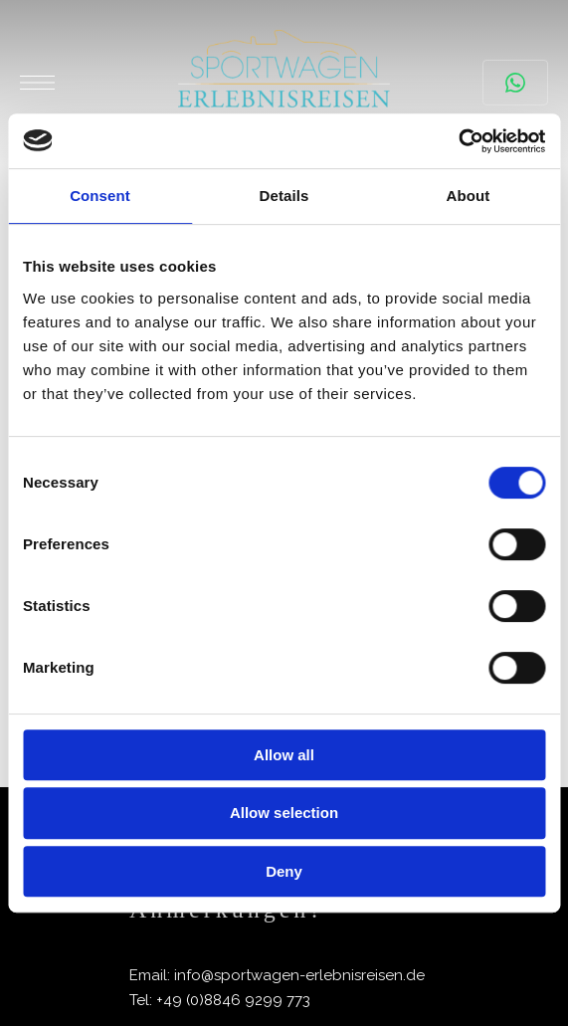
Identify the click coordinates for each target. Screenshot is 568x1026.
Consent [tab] (100, 195)
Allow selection (284, 812)
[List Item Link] (284, 975)
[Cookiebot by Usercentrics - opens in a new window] (458, 141)
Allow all (284, 754)
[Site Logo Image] (283, 82)
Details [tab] (284, 195)
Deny (284, 871)
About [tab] (468, 195)
